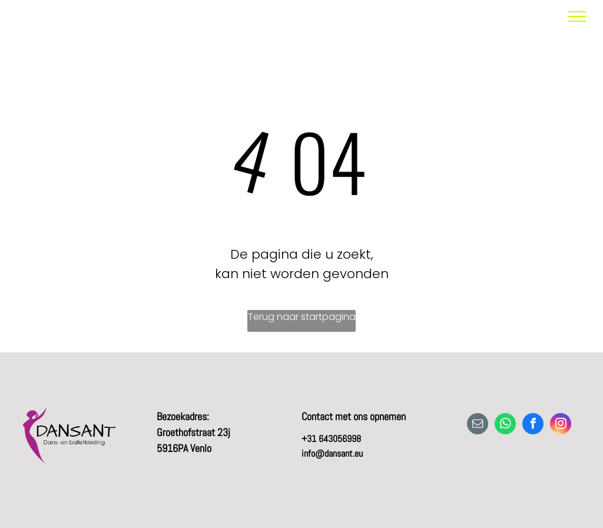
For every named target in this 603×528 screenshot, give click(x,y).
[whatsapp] (505, 425)
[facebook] (533, 425)
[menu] (577, 16)
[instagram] (560, 425)
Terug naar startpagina (302, 317)
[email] (477, 425)
